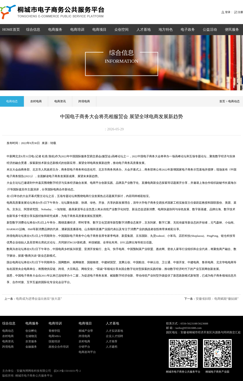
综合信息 (33, 29)
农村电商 (36, 101)
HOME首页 (11, 29)
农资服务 (31, 341)
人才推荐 (111, 341)
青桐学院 (54, 330)
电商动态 (12, 101)
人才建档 (111, 346)
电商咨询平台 (87, 352)
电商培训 (77, 29)
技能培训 (54, 341)
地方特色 (166, 29)
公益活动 (210, 29)
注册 (240, 12)
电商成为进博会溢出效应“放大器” (39, 298)
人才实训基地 (114, 330)
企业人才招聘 (114, 336)
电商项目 (99, 29)
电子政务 (188, 29)
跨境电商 (84, 101)
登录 (227, 12)
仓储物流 (31, 336)
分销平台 (84, 346)
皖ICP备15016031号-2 (67, 370)
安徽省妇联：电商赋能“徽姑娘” (217, 298)
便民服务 (232, 29)
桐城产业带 (86, 330)
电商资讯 (60, 101)
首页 (222, 101)
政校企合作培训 (59, 346)
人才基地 (144, 29)
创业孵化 (31, 330)
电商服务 (55, 29)
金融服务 (31, 346)
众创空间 (121, 29)
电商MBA (55, 336)
